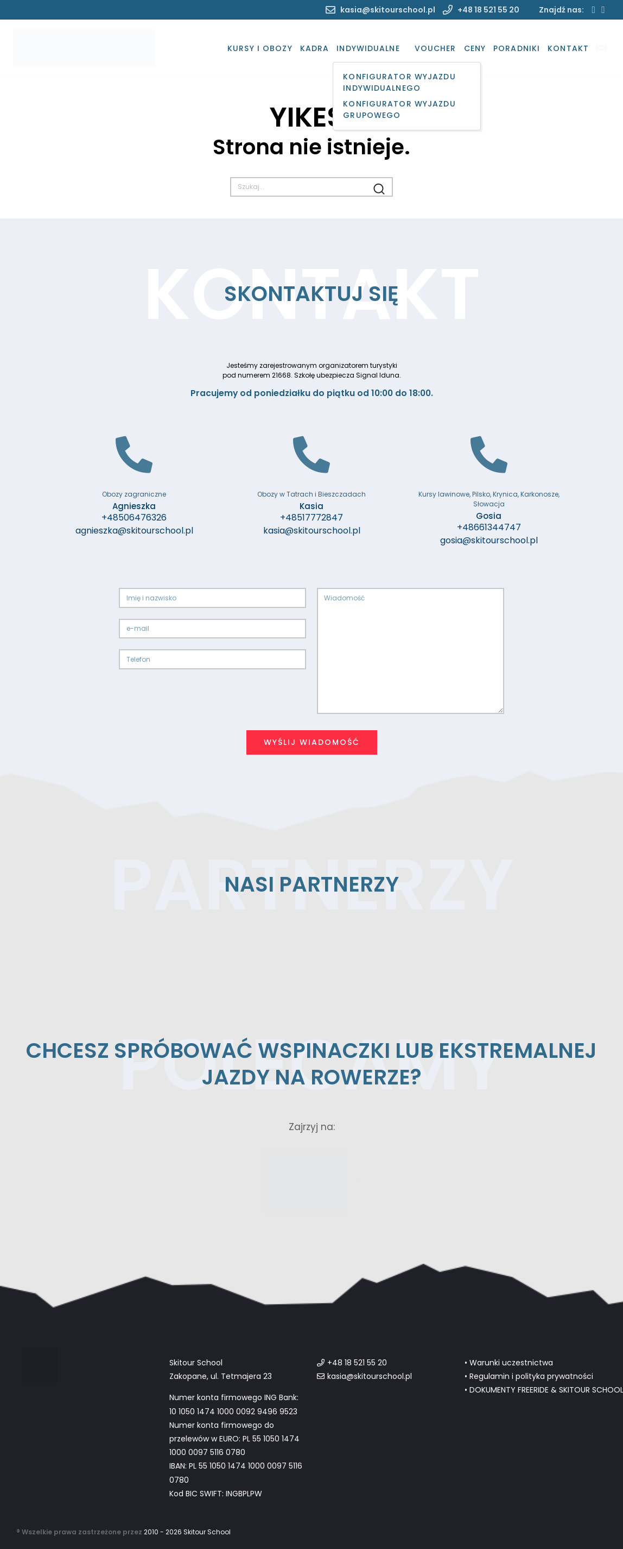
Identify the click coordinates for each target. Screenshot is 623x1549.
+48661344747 (489, 527)
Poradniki (516, 48)
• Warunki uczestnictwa (509, 1362)
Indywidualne (367, 48)
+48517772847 (311, 517)
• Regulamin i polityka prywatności (529, 1376)
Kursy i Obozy (260, 48)
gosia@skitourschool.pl (489, 540)
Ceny (475, 48)
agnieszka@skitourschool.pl (134, 530)
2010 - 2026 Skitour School (187, 1532)
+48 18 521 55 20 (481, 9)
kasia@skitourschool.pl (380, 9)
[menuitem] (601, 49)
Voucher (435, 48)
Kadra (314, 48)
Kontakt (568, 48)
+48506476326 (134, 517)
